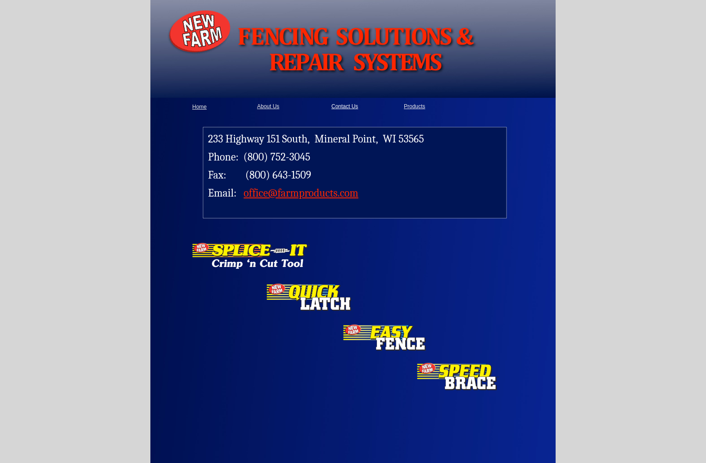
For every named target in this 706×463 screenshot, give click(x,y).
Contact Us (344, 106)
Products (414, 106)
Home (199, 107)
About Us (268, 106)
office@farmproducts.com (301, 193)
